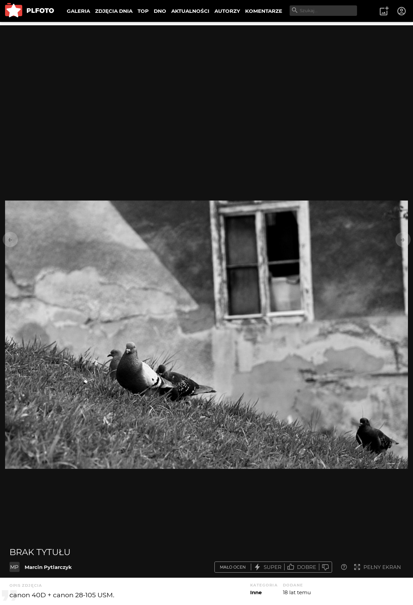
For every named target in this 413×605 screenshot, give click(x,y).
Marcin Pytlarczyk (48, 567)
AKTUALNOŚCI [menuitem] (190, 11)
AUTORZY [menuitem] (227, 11)
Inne (256, 592)
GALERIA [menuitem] (78, 11)
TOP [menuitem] (143, 11)
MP (14, 567)
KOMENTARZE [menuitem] (263, 11)
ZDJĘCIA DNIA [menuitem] (113, 11)
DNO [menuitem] (160, 11)
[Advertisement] (206, 72)
